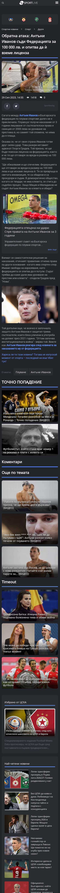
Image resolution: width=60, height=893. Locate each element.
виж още (52, 249)
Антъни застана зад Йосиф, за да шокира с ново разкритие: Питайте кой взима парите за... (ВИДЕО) (29, 570)
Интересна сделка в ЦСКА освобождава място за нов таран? (41, 864)
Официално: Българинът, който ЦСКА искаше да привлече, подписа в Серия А (42, 880)
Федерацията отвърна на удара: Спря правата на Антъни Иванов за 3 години (30, 231)
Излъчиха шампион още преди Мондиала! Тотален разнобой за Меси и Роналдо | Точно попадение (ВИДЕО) (28, 417)
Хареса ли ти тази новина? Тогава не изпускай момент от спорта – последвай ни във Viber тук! (29, 358)
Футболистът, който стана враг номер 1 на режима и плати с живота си (28, 450)
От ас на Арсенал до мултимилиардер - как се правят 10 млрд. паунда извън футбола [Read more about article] (27, 682)
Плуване (21, 372)
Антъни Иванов (28, 115)
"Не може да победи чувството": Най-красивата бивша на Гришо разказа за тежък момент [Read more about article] (27, 648)
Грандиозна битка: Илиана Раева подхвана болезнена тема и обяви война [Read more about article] (29, 616)
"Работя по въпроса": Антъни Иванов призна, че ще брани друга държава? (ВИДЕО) (27, 505)
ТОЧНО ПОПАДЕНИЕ (22, 382)
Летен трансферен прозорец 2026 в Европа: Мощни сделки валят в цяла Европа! (41, 822)
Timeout (9, 581)
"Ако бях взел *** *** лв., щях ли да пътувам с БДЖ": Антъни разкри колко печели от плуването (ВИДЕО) (27, 538)
